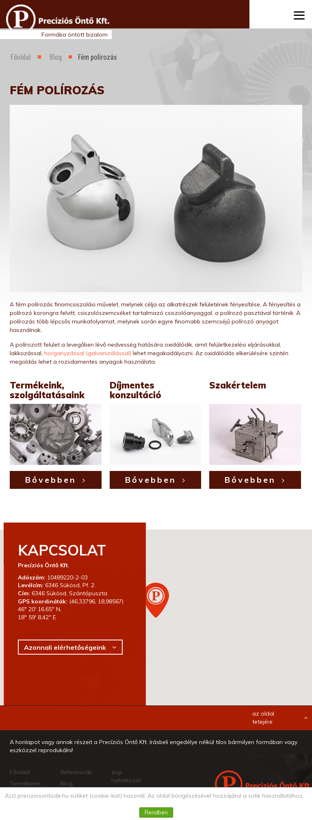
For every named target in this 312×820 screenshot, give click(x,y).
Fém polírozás (97, 56)
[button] (156, 600)
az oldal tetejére (280, 717)
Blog (56, 56)
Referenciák (76, 772)
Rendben (156, 812)
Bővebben (50, 480)
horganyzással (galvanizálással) (87, 353)
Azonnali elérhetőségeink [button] (65, 647)
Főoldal (21, 56)
